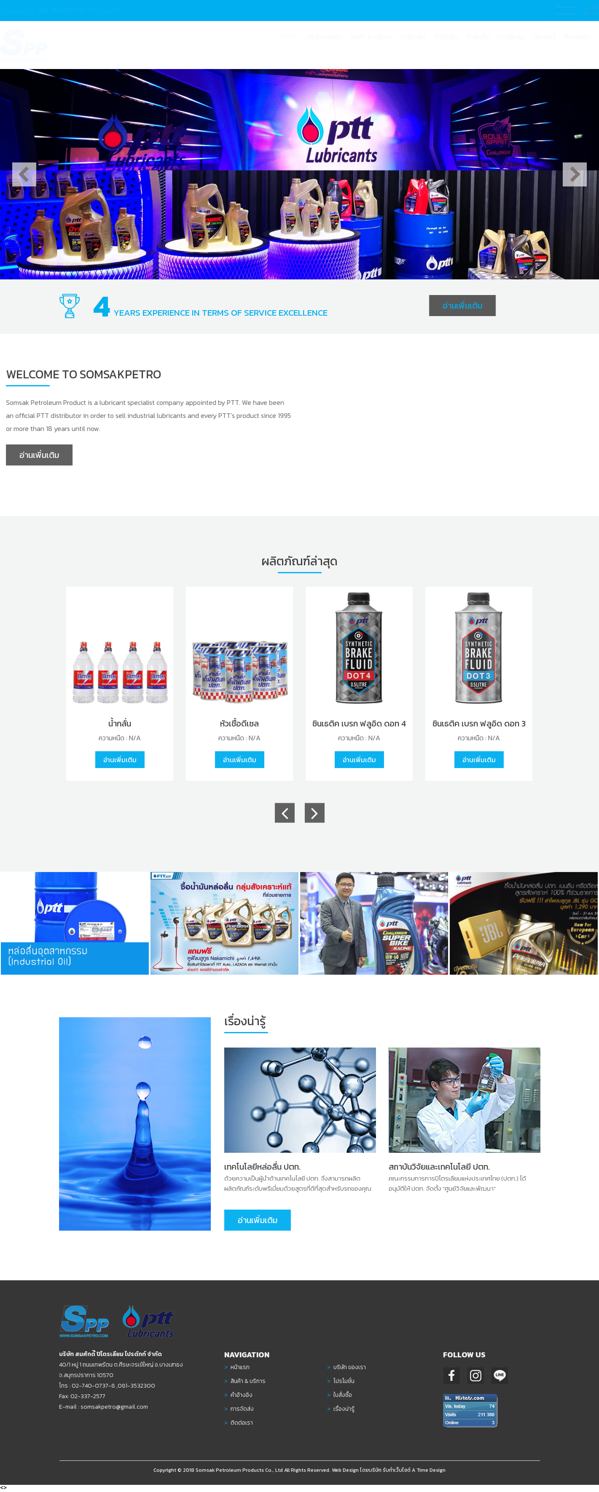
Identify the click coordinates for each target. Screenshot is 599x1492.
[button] (371, 44)
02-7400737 (70, 10)
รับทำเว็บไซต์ (397, 1474)
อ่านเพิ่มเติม (462, 305)
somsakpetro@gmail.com (109, 1406)
